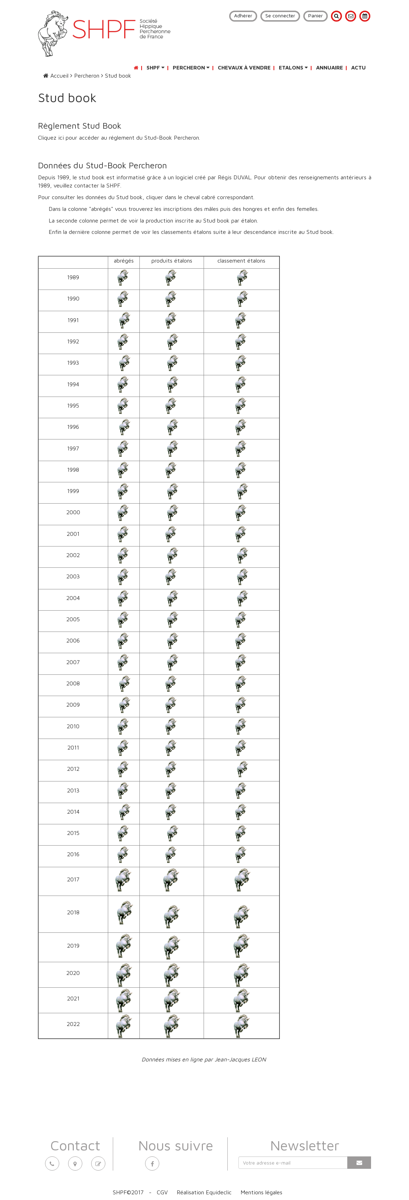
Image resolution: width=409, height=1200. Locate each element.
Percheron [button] (191, 68)
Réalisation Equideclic (204, 1192)
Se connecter (280, 15)
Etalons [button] (293, 68)
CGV (162, 1192)
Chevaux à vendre (244, 68)
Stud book (116, 75)
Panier (315, 15)
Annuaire (329, 68)
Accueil (55, 75)
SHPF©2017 (128, 1192)
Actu (358, 68)
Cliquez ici (52, 137)
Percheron (84, 75)
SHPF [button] (156, 68)
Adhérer (243, 15)
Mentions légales (261, 1192)
